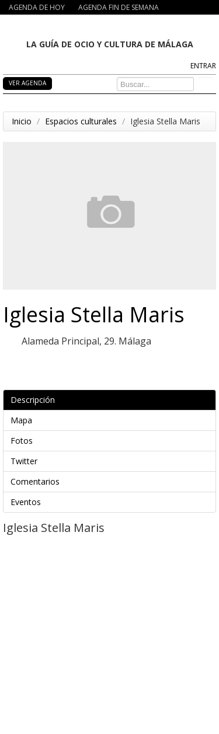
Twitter (112, 461)
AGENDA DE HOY (37, 7)
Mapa (112, 420)
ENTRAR (203, 66)
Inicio (22, 121)
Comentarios (112, 481)
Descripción (112, 399)
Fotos (112, 440)
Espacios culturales (81, 121)
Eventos (112, 501)
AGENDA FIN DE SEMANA (118, 7)
